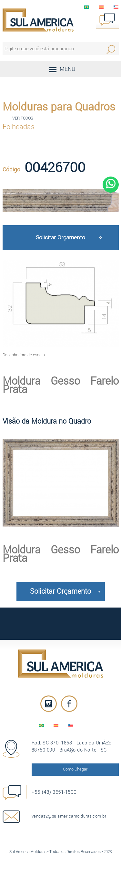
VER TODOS (22, 118)
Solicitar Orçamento (60, 238)
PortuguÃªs (86, 7)
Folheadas (19, 127)
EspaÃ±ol (101, 7)
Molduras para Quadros (59, 107)
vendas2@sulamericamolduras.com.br (69, 816)
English (116, 7)
